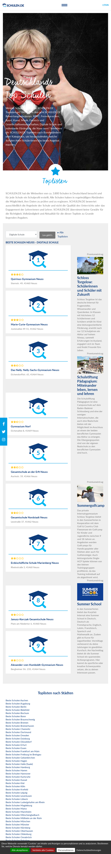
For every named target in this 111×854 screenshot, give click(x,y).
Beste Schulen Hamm (16, 770)
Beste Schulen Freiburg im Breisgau (23, 754)
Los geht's (47, 235)
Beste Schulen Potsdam (17, 840)
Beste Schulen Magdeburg (19, 805)
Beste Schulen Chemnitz (18, 729)
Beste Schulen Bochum (17, 713)
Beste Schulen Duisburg (18, 738)
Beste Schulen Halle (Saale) (19, 764)
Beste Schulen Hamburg (18, 767)
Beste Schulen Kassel (16, 779)
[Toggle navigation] (64, 5)
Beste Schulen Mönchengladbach (22, 814)
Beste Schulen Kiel (15, 783)
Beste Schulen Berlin (16, 706)
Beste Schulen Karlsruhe (18, 776)
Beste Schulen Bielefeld (17, 709)
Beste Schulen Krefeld (17, 789)
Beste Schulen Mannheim (18, 811)
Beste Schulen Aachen (17, 700)
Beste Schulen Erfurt (16, 744)
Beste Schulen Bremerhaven (20, 725)
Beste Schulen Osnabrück (19, 837)
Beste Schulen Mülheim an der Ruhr (24, 818)
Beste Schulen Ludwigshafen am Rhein (25, 802)
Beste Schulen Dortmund (18, 732)
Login (105, 5)
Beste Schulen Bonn (16, 716)
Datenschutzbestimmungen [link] (88, 850)
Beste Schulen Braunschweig (20, 719)
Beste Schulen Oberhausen (19, 830)
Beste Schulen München (18, 821)
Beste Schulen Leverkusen (19, 795)
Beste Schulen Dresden (17, 735)
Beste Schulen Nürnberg (18, 827)
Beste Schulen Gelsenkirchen (20, 757)
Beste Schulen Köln (15, 786)
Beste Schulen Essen (16, 748)
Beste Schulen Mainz (16, 808)
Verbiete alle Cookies (43, 850)
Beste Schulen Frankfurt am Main (22, 751)
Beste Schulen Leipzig (16, 792)
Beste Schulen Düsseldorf (19, 741)
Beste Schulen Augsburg (18, 703)
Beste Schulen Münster (17, 824)
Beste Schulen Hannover (18, 773)
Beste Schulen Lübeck (17, 799)
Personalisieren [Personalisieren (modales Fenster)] (66, 850)
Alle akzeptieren (20, 850)
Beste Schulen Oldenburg (18, 834)
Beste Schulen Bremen (17, 722)
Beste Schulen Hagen (16, 760)
